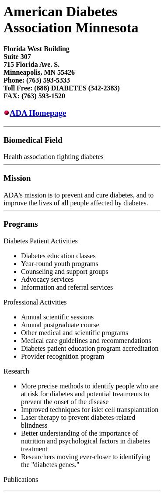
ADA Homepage (38, 113)
